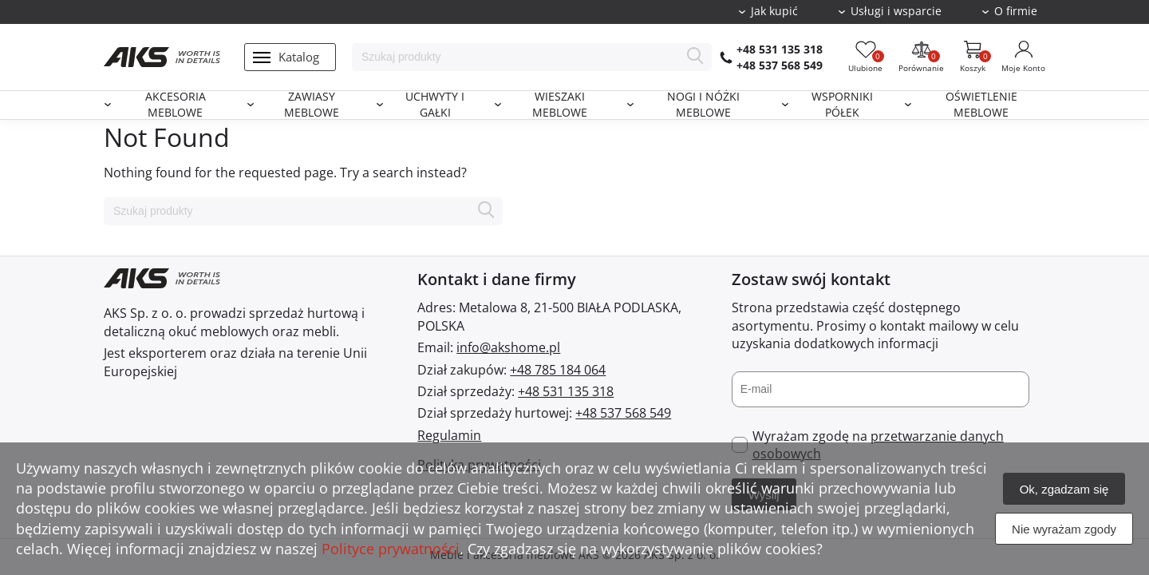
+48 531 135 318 (779, 49)
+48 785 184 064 (558, 370)
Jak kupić (774, 11)
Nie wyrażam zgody (1064, 529)
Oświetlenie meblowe (981, 105)
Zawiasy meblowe (311, 105)
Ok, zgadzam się (1064, 489)
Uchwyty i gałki (434, 105)
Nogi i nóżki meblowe (703, 105)
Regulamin (449, 435)
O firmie (1015, 11)
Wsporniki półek (842, 105)
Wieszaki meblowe (559, 105)
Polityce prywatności (391, 548)
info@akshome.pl (508, 347)
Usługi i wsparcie (896, 11)
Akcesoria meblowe (175, 105)
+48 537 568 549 (779, 65)
